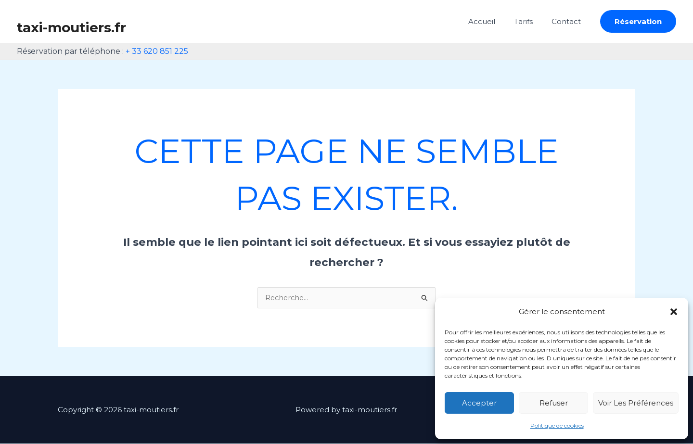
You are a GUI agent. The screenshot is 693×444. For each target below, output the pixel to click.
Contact (568, 21)
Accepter (479, 402)
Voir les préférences (635, 402)
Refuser (553, 402)
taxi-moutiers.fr (71, 27)
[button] (674, 312)
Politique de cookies (557, 425)
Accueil (492, 21)
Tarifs (530, 21)
